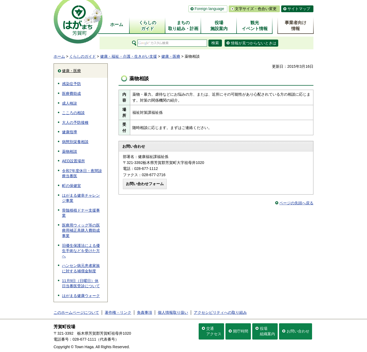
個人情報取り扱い (173, 312)
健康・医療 (170, 56)
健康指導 (69, 132)
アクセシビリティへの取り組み (220, 312)
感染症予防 (71, 84)
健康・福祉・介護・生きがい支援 (128, 56)
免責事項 (144, 312)
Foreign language (209, 9)
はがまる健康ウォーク (81, 295)
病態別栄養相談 (75, 142)
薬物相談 (69, 151)
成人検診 (69, 103)
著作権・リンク (118, 312)
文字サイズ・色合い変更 (256, 9)
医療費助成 (71, 93)
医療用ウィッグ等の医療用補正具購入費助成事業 (81, 230)
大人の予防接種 (75, 122)
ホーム (59, 56)
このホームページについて (76, 312)
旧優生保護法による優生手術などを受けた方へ (81, 250)
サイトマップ (298, 9)
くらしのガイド (82, 56)
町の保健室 (71, 185)
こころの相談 (73, 113)
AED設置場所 (73, 161)
